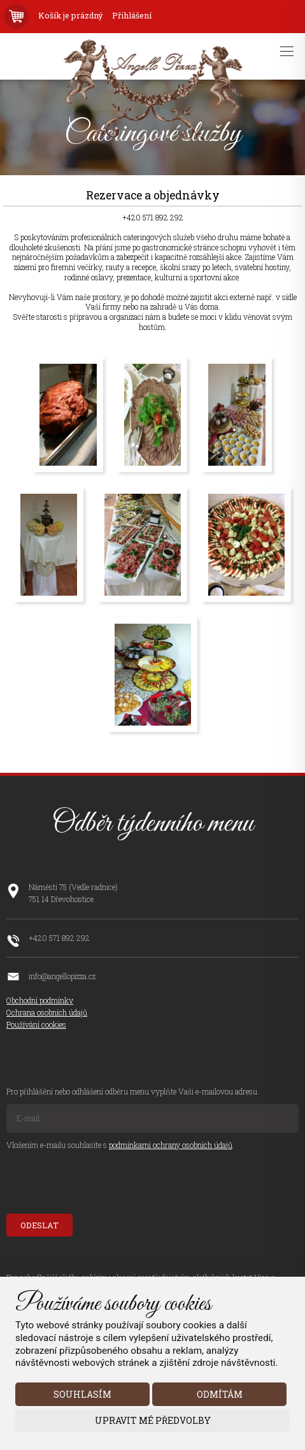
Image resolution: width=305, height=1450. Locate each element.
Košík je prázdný (70, 15)
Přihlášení (132, 15)
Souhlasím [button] (82, 1394)
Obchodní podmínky (39, 1000)
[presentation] (103, 1182)
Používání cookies (36, 1024)
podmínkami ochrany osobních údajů (170, 1145)
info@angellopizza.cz (62, 976)
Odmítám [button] (220, 1394)
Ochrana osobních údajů (46, 1012)
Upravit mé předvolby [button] (153, 1420)
